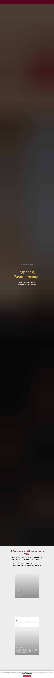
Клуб (17, 590)
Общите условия (45, 672)
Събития (19, 647)
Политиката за (36, 672)
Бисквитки (40, 672)
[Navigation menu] (52, 1)
